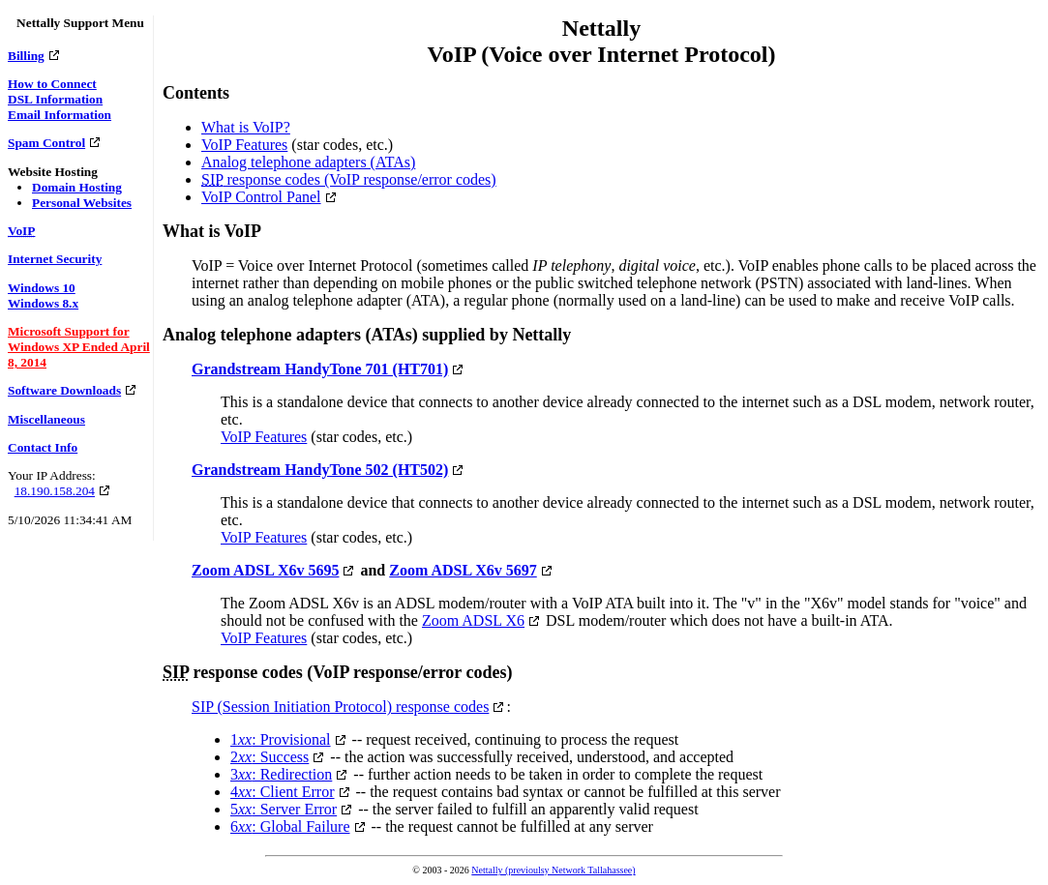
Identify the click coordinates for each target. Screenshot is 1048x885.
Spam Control (46, 142)
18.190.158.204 (55, 491)
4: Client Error (282, 791)
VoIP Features (244, 144)
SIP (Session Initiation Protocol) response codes (340, 706)
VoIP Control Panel (261, 197)
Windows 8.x (43, 303)
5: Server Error (283, 809)
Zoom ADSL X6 (473, 620)
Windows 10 (41, 287)
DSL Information (55, 99)
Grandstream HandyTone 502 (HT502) (320, 469)
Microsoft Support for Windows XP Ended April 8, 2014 (79, 346)
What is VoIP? (245, 127)
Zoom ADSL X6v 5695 (265, 570)
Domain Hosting (77, 187)
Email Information (59, 114)
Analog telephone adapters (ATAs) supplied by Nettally (367, 334)
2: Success (269, 757)
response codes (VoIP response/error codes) (348, 179)
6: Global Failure (290, 826)
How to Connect (52, 83)
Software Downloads (64, 390)
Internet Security (55, 258)
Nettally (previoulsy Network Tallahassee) (553, 870)
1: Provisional (280, 739)
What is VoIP (212, 231)
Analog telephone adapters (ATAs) (308, 162)
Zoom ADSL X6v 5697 (462, 570)
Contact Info (42, 447)
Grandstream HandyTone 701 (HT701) (320, 369)
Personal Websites (82, 202)
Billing (26, 55)
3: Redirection (281, 774)
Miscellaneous (46, 419)
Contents (196, 93)
